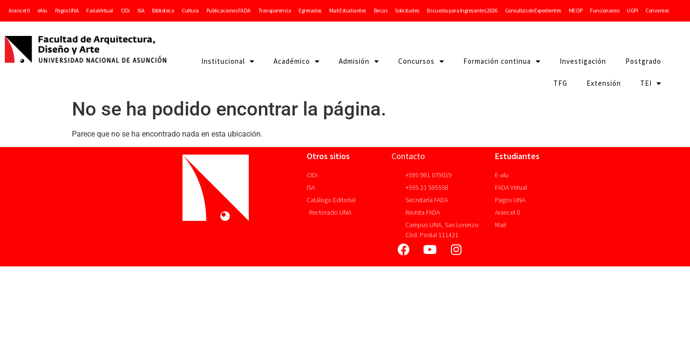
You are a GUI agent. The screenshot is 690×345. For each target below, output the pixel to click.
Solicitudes (407, 10)
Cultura (190, 10)
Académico (297, 61)
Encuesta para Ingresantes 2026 (462, 10)
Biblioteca (163, 10)
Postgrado (643, 61)
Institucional (227, 61)
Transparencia (274, 10)
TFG (560, 83)
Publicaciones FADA (229, 10)
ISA (141, 10)
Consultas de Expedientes (533, 10)
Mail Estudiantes (347, 10)
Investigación (583, 61)
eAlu (42, 10)
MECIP (576, 10)
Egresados (310, 10)
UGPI (632, 10)
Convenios (657, 10)
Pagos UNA (67, 10)
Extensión (603, 83)
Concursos (421, 61)
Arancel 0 (19, 10)
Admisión (359, 61)
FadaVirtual (99, 10)
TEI (650, 83)
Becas (381, 10)
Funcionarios (604, 10)
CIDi (125, 10)
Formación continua (501, 61)
